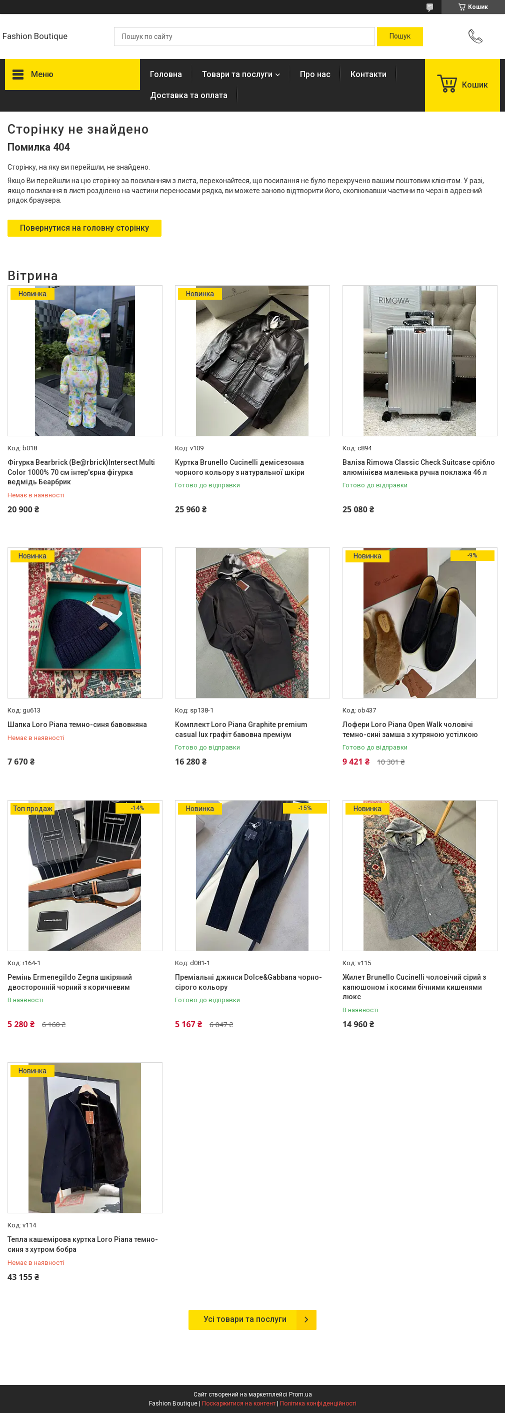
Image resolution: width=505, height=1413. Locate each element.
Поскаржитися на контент (239, 1403)
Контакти (368, 74)
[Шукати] (400, 36)
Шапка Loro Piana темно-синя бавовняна (77, 725)
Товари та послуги (237, 74)
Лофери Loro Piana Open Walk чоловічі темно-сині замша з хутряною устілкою (410, 730)
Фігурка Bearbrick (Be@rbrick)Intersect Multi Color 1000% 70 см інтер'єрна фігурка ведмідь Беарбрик (81, 472)
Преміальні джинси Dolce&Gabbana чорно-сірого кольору (248, 982)
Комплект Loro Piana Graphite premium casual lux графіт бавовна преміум (241, 730)
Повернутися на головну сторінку (84, 228)
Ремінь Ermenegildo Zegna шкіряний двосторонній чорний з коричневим (70, 982)
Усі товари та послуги (245, 1319)
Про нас (315, 74)
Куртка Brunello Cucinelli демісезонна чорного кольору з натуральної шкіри (239, 467)
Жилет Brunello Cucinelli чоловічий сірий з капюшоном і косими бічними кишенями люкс (414, 987)
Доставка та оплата (189, 95)
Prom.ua (300, 1394)
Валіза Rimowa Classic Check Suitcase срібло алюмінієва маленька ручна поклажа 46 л (418, 467)
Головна (166, 74)
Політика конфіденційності (318, 1403)
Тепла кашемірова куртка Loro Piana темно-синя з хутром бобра (83, 1244)
